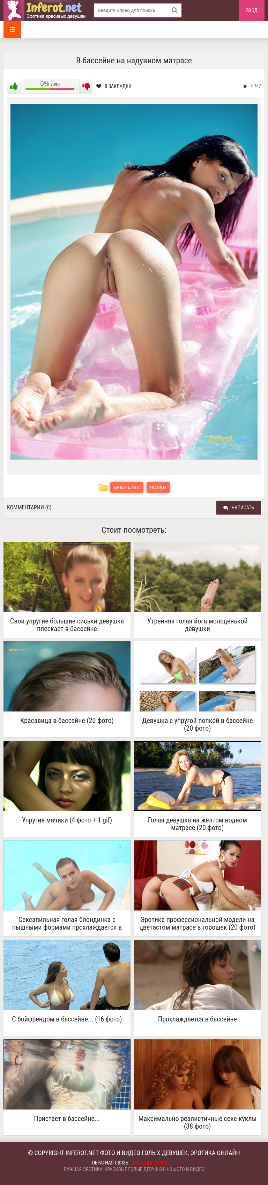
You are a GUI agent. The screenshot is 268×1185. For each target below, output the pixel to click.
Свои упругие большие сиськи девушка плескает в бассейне (67, 625)
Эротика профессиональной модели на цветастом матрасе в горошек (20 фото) (197, 923)
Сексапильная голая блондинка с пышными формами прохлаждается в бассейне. (67, 923)
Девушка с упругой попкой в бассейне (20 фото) (197, 724)
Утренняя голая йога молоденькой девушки (197, 625)
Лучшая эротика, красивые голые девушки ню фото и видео (134, 1169)
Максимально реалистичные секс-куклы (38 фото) (197, 1122)
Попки (158, 487)
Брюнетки (127, 487)
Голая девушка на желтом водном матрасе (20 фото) (197, 824)
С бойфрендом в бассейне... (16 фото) (67, 1019)
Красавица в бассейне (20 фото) (67, 721)
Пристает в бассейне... (67, 1119)
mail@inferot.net (153, 1163)
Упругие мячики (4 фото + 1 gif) (67, 820)
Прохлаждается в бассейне (197, 1019)
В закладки (114, 86)
